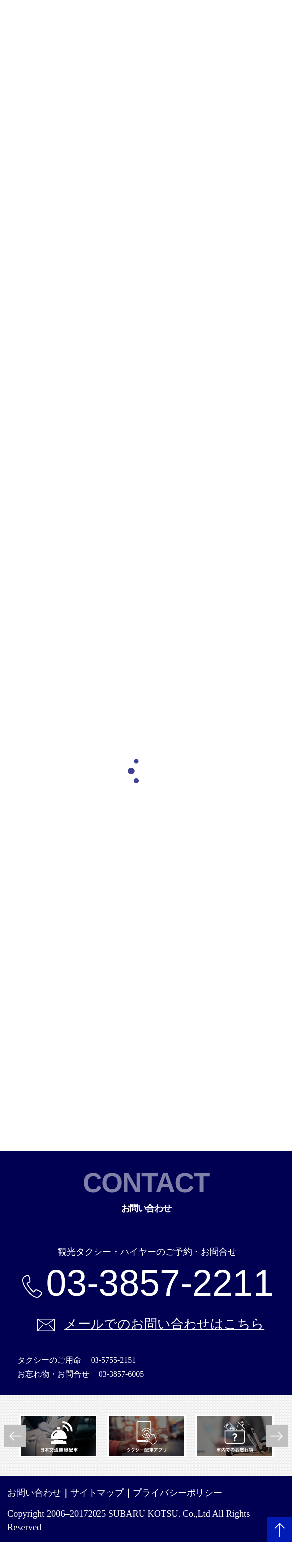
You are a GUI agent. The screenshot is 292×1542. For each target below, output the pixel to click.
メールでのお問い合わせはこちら (164, 1324)
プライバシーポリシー (177, 1493)
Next (276, 1436)
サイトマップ (97, 1493)
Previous (15, 1436)
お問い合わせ (34, 1493)
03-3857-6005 (121, 1374)
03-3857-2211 (160, 1283)
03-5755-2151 (113, 1360)
